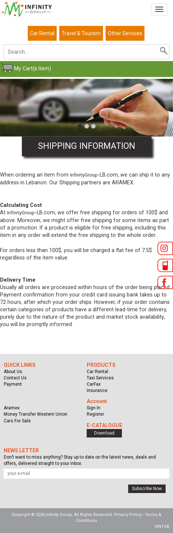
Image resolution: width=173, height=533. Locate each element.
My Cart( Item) (32, 68)
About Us (13, 371)
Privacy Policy (128, 514)
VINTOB (161, 526)
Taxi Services (100, 378)
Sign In (93, 407)
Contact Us (15, 378)
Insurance (97, 390)
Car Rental (42, 33)
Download (104, 433)
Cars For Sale (17, 420)
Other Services (125, 33)
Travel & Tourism (81, 33)
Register (95, 414)
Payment (13, 384)
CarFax (94, 384)
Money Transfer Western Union (35, 414)
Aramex (12, 407)
